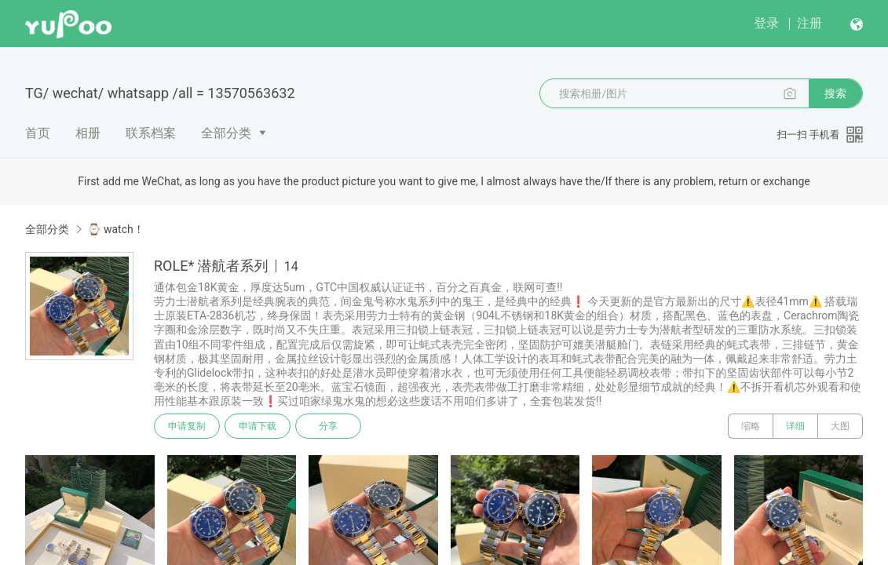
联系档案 (151, 133)
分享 (328, 426)
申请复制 (187, 426)
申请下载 (257, 426)
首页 (37, 133)
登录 (766, 23)
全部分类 (226, 133)
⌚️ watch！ (115, 229)
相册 (87, 133)
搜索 (835, 93)
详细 (795, 426)
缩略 (750, 426)
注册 (809, 23)
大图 (840, 426)
